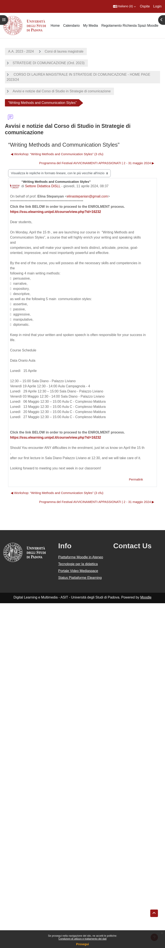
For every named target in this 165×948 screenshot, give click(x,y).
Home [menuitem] (55, 25)
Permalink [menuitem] (136, 479)
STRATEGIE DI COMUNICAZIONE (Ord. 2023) (49, 63)
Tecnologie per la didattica (78, 564)
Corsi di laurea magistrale (64, 51)
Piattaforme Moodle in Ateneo (80, 557)
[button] (124, 6)
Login (157, 6)
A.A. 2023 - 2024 (21, 51)
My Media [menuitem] (90, 25)
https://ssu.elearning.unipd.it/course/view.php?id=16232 (55, 212)
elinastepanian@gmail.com (87, 196)
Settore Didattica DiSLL (42, 186)
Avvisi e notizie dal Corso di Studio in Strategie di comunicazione (62, 91)
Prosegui (82, 944)
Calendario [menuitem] (71, 25)
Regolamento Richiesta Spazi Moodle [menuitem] (129, 25)
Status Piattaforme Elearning (80, 577)
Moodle (145, 597)
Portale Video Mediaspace (78, 571)
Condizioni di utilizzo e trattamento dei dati (83, 938)
